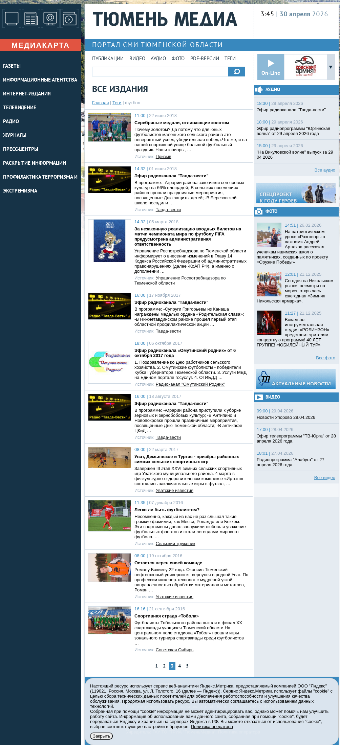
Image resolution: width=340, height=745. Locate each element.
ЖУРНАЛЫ (14, 136)
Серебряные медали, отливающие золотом (181, 122)
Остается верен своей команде (168, 562)
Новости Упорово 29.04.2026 (286, 417)
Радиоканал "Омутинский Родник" (190, 384)
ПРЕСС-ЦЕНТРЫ (20, 149)
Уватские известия (174, 490)
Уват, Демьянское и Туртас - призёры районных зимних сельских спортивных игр (186, 459)
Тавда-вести (168, 209)
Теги (230, 59)
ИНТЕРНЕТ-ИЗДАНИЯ (26, 94)
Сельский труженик (175, 543)
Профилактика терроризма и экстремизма (40, 184)
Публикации (108, 59)
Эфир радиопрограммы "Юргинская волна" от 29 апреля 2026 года (293, 131)
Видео (137, 59)
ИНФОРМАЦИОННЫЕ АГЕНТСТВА (40, 80)
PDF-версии (204, 59)
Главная (100, 102)
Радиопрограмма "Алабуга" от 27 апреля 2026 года (290, 462)
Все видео (324, 477)
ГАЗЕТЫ (11, 66)
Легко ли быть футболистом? (166, 509)
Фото (178, 59)
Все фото (325, 357)
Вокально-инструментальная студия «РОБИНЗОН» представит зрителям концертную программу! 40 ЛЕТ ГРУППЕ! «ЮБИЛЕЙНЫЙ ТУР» (293, 332)
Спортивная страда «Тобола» (166, 615)
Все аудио (325, 170)
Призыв (163, 156)
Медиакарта (41, 45)
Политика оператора (212, 726)
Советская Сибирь (175, 649)
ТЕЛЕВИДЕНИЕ (19, 108)
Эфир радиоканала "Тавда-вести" (171, 175)
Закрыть (101, 736)
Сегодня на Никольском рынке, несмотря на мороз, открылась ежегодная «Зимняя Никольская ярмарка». (295, 290)
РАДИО (11, 122)
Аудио (158, 59)
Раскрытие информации (34, 163)
